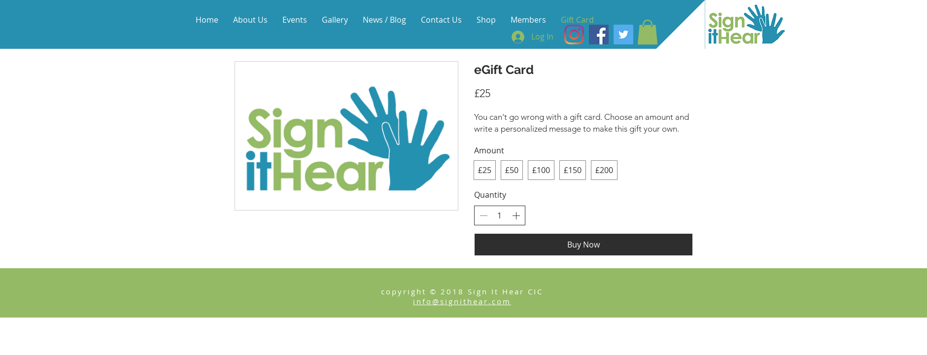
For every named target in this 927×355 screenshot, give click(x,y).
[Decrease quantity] (483, 215)
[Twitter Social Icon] (623, 34)
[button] (647, 32)
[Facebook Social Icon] (599, 34)
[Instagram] (574, 34)
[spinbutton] (499, 215)
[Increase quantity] (516, 215)
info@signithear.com (462, 301)
